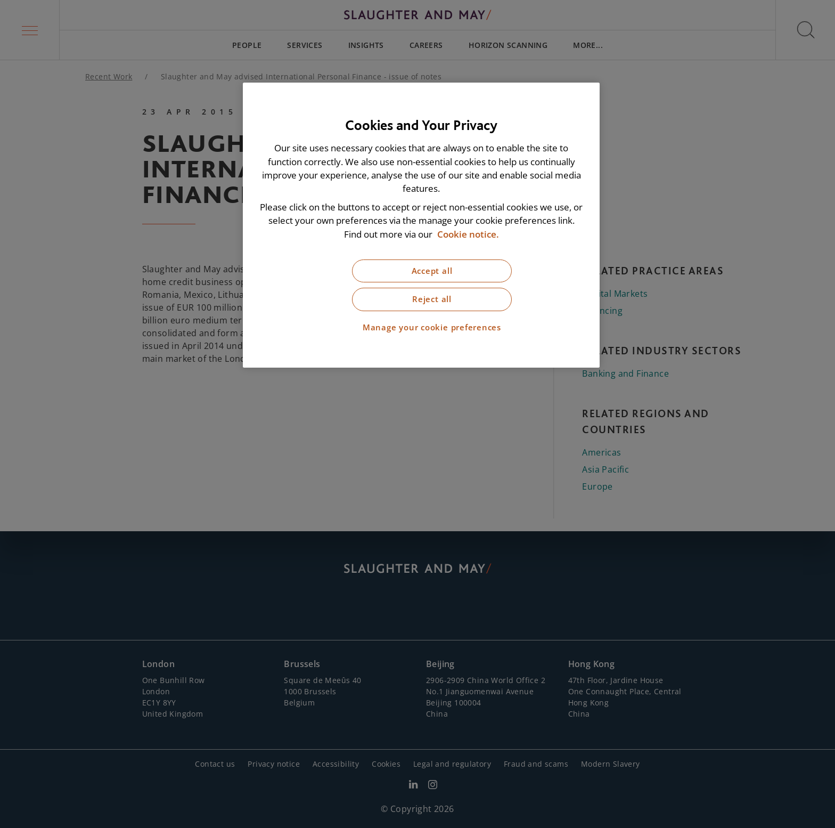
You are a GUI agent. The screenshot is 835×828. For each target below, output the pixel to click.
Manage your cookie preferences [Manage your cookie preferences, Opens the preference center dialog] (432, 327)
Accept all (432, 271)
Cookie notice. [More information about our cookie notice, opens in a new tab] (468, 234)
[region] (421, 225)
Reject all (432, 299)
